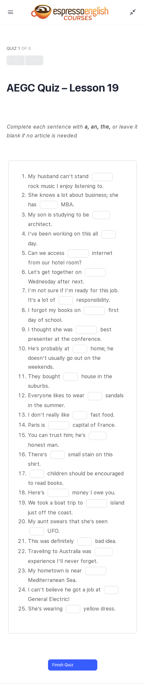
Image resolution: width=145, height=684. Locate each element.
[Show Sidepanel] (131, 12)
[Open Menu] (10, 12)
